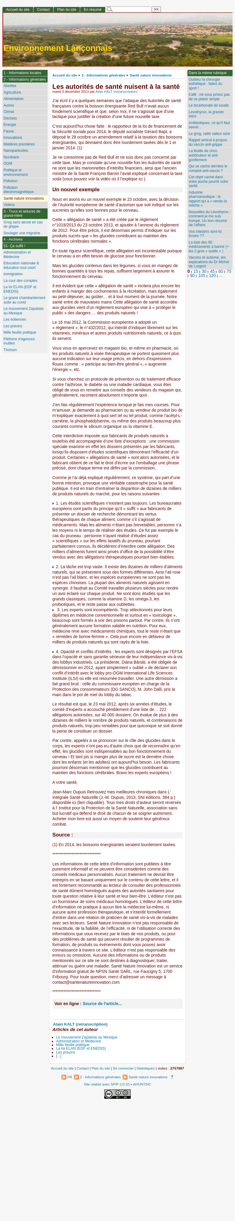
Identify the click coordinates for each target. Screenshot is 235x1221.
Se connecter (123, 1068)
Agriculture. (13, 92)
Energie (10, 125)
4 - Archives (13, 239)
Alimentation (14, 99)
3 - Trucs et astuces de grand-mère (22, 213)
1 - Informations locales (22, 73)
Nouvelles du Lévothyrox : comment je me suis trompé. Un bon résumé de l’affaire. (209, 218)
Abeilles (10, 86)
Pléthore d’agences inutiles (19, 341)
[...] (58, 1056)
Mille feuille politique (72, 1045)
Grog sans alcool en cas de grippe (23, 224)
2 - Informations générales (103, 75)
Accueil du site (64, 75)
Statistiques (145, 1068)
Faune (9, 131)
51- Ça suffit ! (14, 246)
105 (201, 275)
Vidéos (9, 205)
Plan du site (66, 10)
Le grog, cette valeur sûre (209, 134)
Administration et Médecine (78, 1041)
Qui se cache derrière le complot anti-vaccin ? (208, 168)
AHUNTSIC (142, 1084)
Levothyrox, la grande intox (206, 114)
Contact (43, 10)
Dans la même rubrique (208, 73)
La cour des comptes (20, 281)
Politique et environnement (16, 172)
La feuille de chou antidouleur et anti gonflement (203, 155)
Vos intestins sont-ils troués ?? (205, 233)
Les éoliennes (15, 319)
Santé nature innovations (151, 75)
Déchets (10, 118)
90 (192, 275)
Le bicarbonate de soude (209, 105)
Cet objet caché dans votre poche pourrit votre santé (208, 181)
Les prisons (65, 1052)
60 (220, 271)
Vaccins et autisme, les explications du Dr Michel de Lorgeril (209, 261)
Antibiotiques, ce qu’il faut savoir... (209, 125)
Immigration (13, 274)
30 (204, 271)
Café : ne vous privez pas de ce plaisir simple (209, 96)
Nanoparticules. (16, 150)
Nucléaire (11, 157)
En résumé (92, 10)
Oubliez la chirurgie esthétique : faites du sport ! (205, 83)
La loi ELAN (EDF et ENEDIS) (81, 1048)
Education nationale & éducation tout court (21, 265)
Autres (9, 105)
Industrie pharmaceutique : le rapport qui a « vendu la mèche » (208, 199)
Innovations (13, 137)
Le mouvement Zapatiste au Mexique (87, 1037)
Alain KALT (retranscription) (117, 91)
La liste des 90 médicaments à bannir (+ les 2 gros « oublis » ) (209, 246)
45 (212, 271)
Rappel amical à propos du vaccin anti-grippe (208, 142)
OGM (8, 163)
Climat (9, 112)
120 (212, 275)
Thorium (10, 350)
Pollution (10, 181)
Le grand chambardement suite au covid (24, 300)
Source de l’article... (102, 1003)
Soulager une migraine (22, 233)
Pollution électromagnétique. (19, 189)
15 (195, 271)
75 (229, 271)
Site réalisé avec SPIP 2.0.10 (106, 1084)
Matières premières (19, 144)
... (221, 275)
